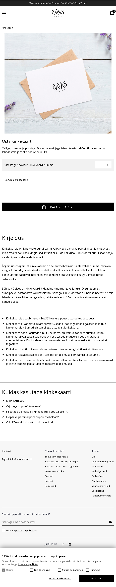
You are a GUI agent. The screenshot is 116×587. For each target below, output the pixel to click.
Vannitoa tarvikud (101, 485)
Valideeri (96, 578)
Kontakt (6, 451)
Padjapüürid (98, 476)
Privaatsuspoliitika (54, 471)
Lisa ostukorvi (61, 207)
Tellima (110, 521)
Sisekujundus (99, 481)
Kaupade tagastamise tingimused (62, 466)
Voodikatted (98, 490)
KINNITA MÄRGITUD (60, 578)
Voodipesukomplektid (103, 461)
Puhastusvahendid (101, 495)
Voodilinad (97, 466)
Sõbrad (48, 476)
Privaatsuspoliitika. (28, 564)
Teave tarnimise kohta (56, 456)
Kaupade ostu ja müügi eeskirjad (61, 461)
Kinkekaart (7, 27)
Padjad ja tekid (99, 471)
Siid (93, 456)
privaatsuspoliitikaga (26, 530)
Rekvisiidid (50, 485)
